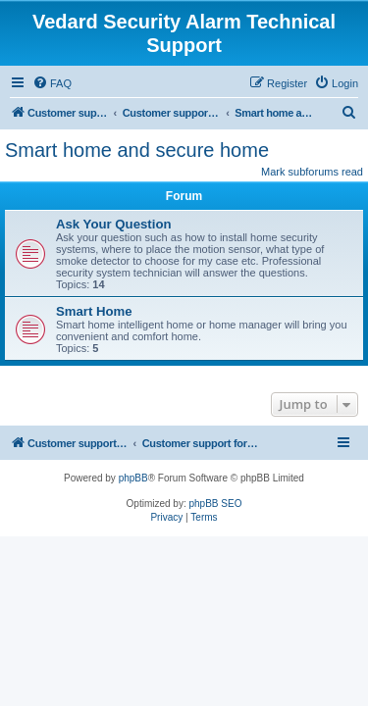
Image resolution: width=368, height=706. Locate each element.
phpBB (133, 478)
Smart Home (94, 311)
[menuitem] (52, 83)
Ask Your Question (114, 224)
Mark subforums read (312, 171)
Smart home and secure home (137, 150)
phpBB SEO (215, 503)
